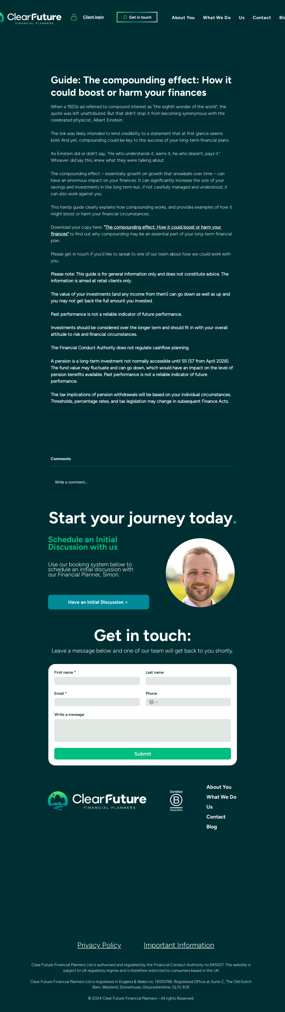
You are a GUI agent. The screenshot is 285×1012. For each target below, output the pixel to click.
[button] (183, 17)
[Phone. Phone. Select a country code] (154, 702)
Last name (155, 672)
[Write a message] (142, 730)
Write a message (69, 714)
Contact (216, 817)
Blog (211, 826)
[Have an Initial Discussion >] (98, 602)
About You (218, 787)
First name (65, 672)
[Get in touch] (137, 17)
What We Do (221, 797)
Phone (151, 693)
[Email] (95, 702)
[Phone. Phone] (193, 702)
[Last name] (187, 681)
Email (60, 693)
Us (209, 807)
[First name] (95, 681)
